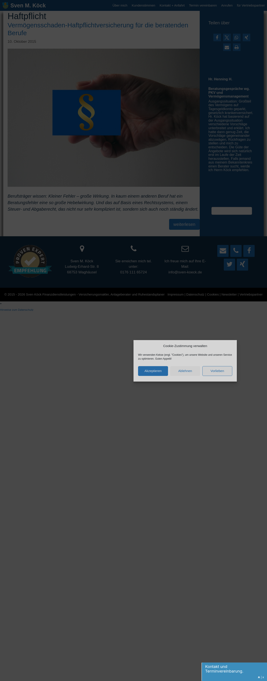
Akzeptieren (153, 370)
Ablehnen (185, 370)
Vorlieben (217, 370)
